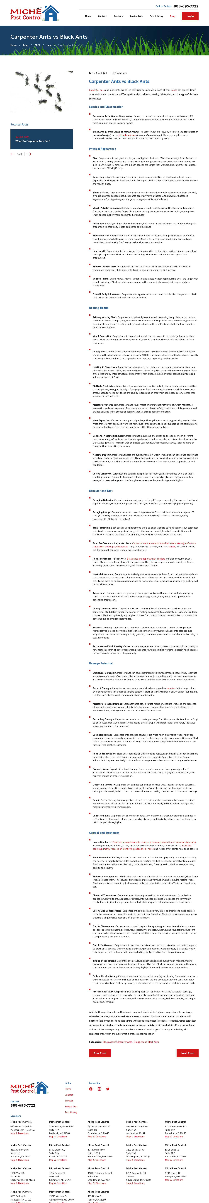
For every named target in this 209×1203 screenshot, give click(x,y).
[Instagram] (99, 1089)
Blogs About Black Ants (146, 1041)
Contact (69, 1094)
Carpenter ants (97, 89)
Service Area (71, 1106)
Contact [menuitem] (102, 16)
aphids (172, 546)
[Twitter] (107, 1089)
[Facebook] (90, 1089)
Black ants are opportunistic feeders (146, 558)
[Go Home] (13, 45)
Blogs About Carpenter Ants (117, 1041)
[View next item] (29, 154)
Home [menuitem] (88, 16)
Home (68, 1088)
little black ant (127, 135)
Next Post (187, 1053)
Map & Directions (19, 1133)
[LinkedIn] (116, 1089)
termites (170, 688)
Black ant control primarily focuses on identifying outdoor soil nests (142, 847)
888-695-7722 (186, 6)
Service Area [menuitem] (136, 16)
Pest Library (71, 1112)
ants (174, 89)
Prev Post (100, 1053)
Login (190, 16)
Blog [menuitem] (172, 16)
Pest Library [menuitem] (156, 16)
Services (69, 1100)
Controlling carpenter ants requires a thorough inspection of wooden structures (154, 842)
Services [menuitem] (118, 16)
